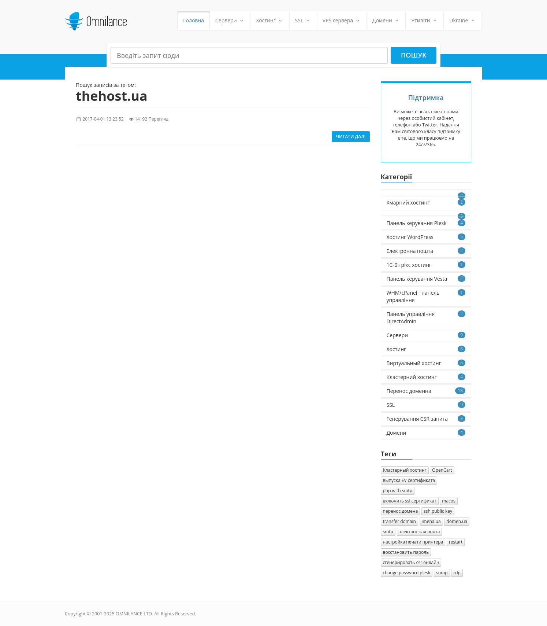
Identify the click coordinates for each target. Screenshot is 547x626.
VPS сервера (342, 20)
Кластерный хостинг (405, 470)
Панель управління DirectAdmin (426, 317)
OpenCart (442, 470)
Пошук (414, 55)
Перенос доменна (426, 390)
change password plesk (407, 573)
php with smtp (398, 490)
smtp (388, 532)
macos (448, 501)
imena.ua (431, 521)
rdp (457, 573)
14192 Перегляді (152, 119)
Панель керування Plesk (426, 223)
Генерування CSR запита (426, 418)
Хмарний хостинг (426, 202)
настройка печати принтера (413, 542)
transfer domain (399, 521)
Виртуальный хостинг (426, 363)
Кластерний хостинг (426, 376)
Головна (193, 20)
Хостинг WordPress (426, 236)
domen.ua (456, 521)
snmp (442, 573)
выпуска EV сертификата (409, 480)
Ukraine (462, 20)
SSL (303, 20)
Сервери (230, 20)
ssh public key (438, 511)
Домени (386, 20)
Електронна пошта (426, 250)
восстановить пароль (406, 552)
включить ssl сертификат (409, 501)
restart (456, 542)
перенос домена (400, 511)
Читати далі (350, 136)
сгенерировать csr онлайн (411, 562)
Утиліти (424, 20)
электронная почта (419, 532)
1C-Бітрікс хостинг (426, 264)
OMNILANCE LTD (134, 614)
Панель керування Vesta (426, 278)
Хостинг (269, 20)
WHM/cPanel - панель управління (426, 296)
